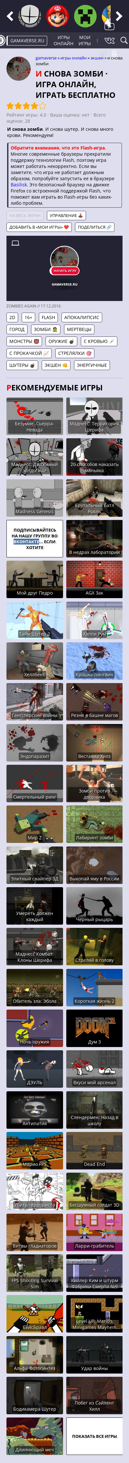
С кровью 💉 (99, 341)
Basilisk (19, 185)
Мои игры (85, 40)
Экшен (97, 58)
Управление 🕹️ (66, 215)
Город (17, 329)
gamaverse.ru (27, 40)
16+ (28, 317)
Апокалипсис (81, 317)
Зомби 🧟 (46, 329)
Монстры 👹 (24, 341)
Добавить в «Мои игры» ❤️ (39, 227)
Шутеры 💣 (22, 365)
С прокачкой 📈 (29, 353)
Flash (48, 317)
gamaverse (46, 58)
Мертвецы (79, 329)
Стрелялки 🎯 (74, 353)
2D (12, 317)
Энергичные (92, 365)
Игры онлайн (63, 40)
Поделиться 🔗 (95, 227)
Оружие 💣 (61, 341)
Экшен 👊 (56, 365)
